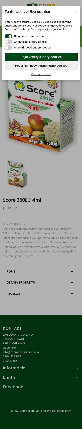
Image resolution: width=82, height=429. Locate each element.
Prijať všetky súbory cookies (41, 57)
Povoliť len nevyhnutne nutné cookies (41, 66)
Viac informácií (41, 74)
